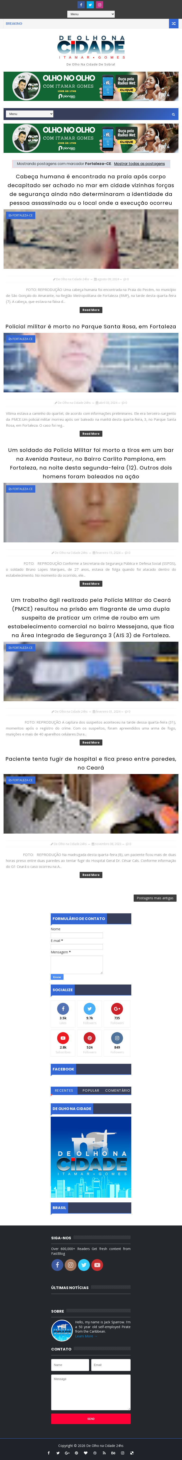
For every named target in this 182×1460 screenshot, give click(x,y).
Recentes (64, 1090)
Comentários (118, 1091)
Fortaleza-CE (22, 215)
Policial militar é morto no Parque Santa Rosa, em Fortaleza (90, 326)
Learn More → (86, 1336)
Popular (91, 1090)
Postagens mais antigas (155, 898)
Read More (91, 310)
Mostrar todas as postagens (139, 163)
